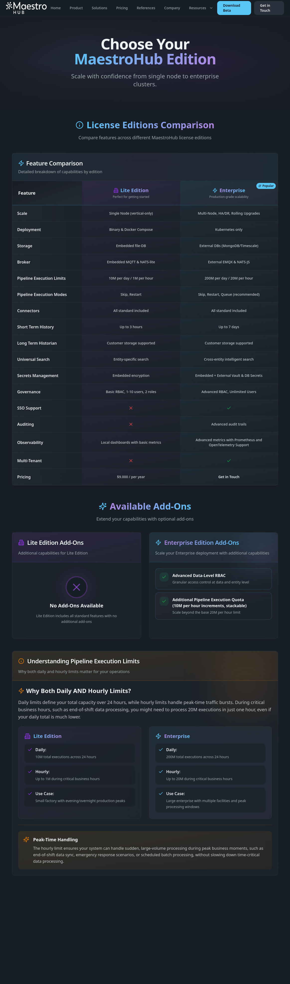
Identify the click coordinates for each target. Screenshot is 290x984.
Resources (201, 7)
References (146, 7)
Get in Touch (265, 8)
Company (172, 7)
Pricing (122, 7)
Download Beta (231, 8)
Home (56, 7)
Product (76, 7)
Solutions (99, 7)
